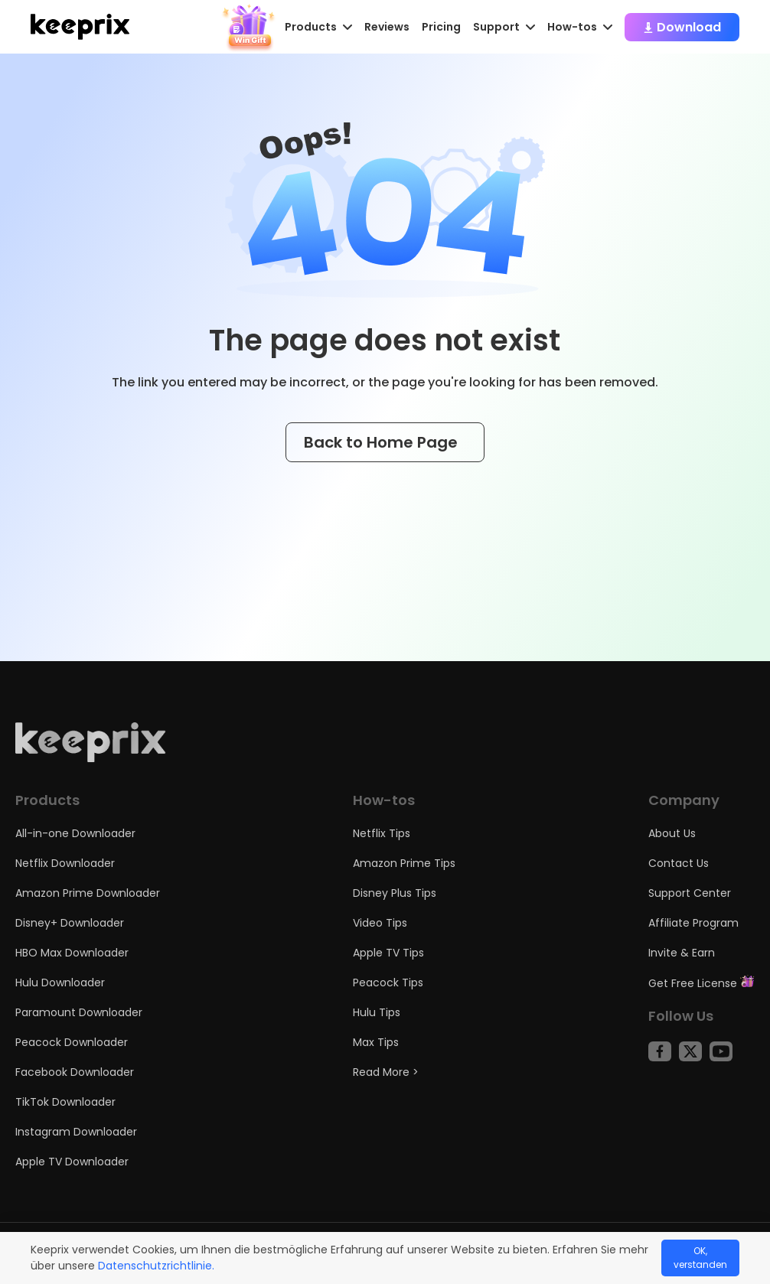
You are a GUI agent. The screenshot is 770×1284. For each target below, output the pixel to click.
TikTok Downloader (65, 1102)
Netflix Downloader (65, 863)
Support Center (689, 893)
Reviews (386, 26)
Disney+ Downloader (69, 922)
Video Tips (380, 922)
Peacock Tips (388, 982)
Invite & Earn (681, 952)
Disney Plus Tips (394, 893)
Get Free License (701, 983)
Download (682, 27)
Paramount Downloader (78, 1012)
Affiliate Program (693, 922)
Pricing (441, 26)
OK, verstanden (700, 1257)
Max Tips (376, 1042)
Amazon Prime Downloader (87, 893)
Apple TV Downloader (72, 1161)
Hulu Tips (376, 1012)
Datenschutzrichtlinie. (156, 1265)
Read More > (386, 1072)
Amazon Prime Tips (404, 863)
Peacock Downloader (71, 1042)
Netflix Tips (381, 833)
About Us (672, 833)
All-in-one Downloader (75, 833)
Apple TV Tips (388, 952)
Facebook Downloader (74, 1072)
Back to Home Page (385, 442)
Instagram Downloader (76, 1131)
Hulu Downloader (60, 982)
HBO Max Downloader (72, 952)
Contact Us (678, 863)
